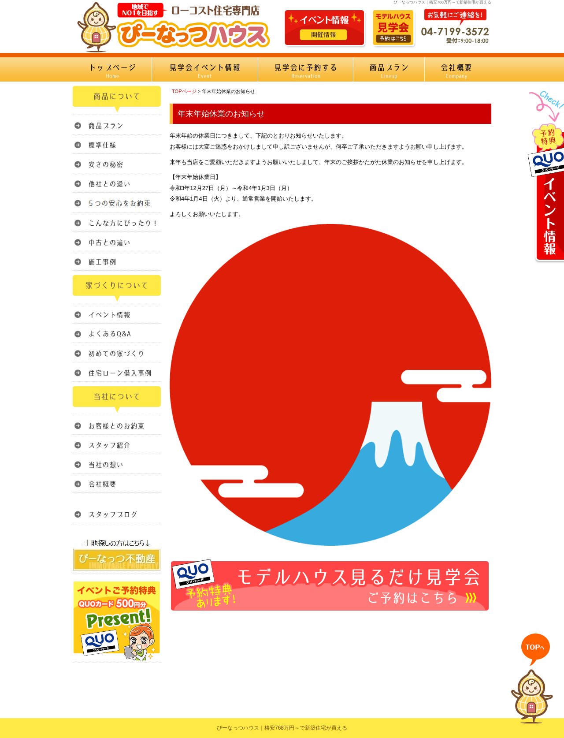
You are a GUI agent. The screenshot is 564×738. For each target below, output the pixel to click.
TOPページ (184, 91)
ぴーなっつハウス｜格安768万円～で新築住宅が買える (282, 728)
